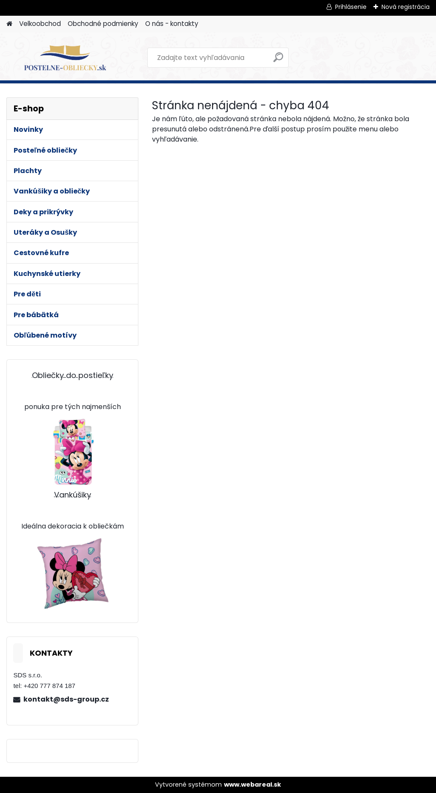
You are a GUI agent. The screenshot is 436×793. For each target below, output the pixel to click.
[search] (278, 60)
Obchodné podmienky (103, 23)
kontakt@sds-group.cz (66, 699)
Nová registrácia (406, 7)
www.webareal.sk (252, 784)
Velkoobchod (40, 23)
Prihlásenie (351, 7)
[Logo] (64, 58)
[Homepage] (9, 24)
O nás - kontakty (171, 23)
